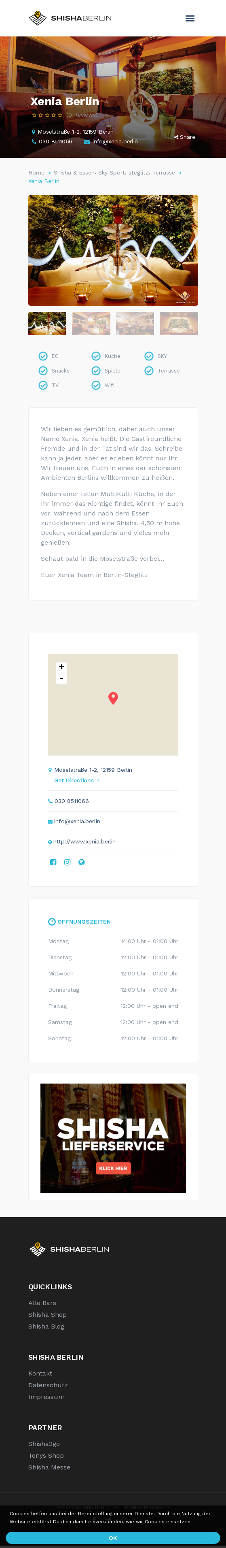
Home (36, 172)
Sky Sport (111, 172)
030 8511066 (55, 141)
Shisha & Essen (74, 172)
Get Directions (76, 782)
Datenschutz (48, 1387)
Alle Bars (42, 1305)
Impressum (46, 1399)
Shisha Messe (49, 1469)
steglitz (139, 172)
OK (113, 1538)
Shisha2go (44, 1446)
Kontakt (40, 1376)
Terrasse (163, 172)
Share (184, 137)
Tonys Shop (46, 1458)
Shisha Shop (47, 1317)
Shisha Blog (46, 1329)
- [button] (61, 681)
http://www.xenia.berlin (84, 844)
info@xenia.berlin (115, 141)
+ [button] (61, 670)
